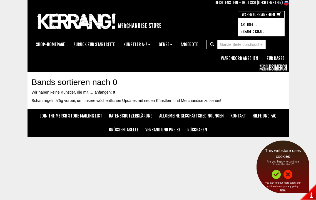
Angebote (189, 44)
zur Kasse (276, 58)
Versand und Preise (163, 129)
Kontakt (238, 116)
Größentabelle (124, 129)
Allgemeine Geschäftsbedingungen (191, 116)
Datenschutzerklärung (131, 116)
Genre (165, 44)
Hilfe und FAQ (265, 116)
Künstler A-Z (136, 44)
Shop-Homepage (50, 44)
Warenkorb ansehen (261, 14)
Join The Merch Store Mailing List (70, 116)
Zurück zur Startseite (94, 44)
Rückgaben (197, 129)
